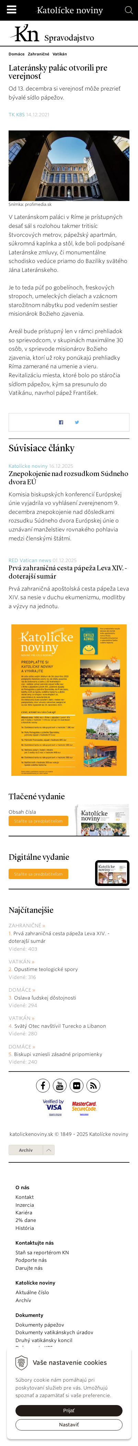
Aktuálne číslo (32, 1292)
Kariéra (23, 1212)
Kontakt (24, 1197)
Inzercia (24, 1205)
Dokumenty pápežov (39, 1325)
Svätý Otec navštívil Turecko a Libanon (60, 1026)
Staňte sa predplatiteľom (38, 821)
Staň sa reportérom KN (42, 1252)
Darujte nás (29, 1268)
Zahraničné (25, 925)
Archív (26, 1150)
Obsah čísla (22, 812)
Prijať (68, 1410)
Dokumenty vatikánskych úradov (54, 1332)
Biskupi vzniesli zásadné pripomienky (58, 1054)
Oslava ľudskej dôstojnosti (45, 998)
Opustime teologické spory (46, 969)
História (24, 1228)
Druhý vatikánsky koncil (43, 1340)
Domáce (20, 990)
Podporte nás (31, 1260)
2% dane (25, 1220)
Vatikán (20, 961)
